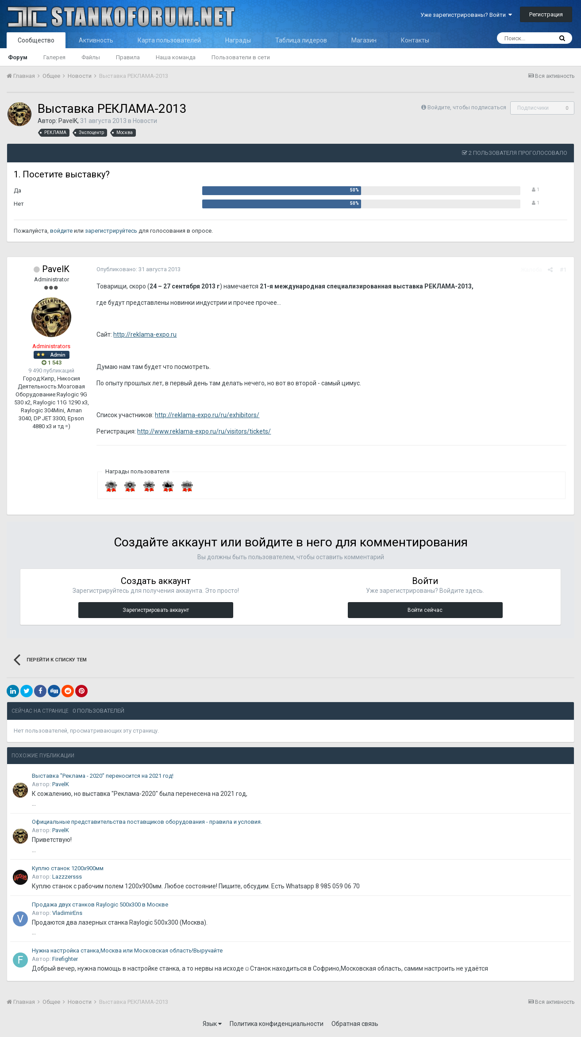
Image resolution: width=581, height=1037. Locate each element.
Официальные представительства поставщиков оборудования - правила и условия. (147, 821)
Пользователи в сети (241, 57)
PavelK (67, 120)
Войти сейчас (425, 610)
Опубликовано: (138, 269)
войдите (61, 230)
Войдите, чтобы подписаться (466, 107)
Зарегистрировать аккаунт (156, 610)
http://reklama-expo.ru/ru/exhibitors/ (206, 415)
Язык (212, 1023)
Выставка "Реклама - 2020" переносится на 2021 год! (102, 775)
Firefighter (65, 959)
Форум (17, 57)
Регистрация (546, 14)
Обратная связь (354, 1023)
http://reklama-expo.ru (144, 334)
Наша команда (176, 57)
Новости (145, 120)
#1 (564, 269)
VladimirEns (67, 913)
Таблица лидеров (301, 40)
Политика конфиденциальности (276, 1023)
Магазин (364, 40)
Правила (128, 57)
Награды (238, 40)
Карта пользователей (169, 40)
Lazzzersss (67, 876)
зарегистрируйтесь (111, 230)
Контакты (415, 40)
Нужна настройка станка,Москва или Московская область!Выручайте (127, 950)
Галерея (54, 57)
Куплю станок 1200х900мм (68, 868)
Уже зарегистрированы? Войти (466, 15)
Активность (96, 40)
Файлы (90, 57)
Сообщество (36, 40)
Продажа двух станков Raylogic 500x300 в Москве (100, 904)
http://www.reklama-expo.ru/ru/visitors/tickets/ (203, 431)
